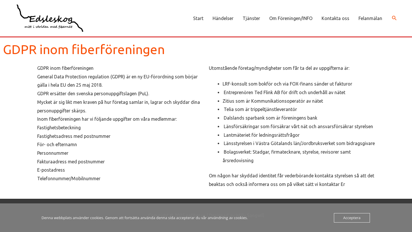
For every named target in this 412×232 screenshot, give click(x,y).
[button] (394, 18)
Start (198, 18)
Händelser (223, 18)
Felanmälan (370, 18)
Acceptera (351, 217)
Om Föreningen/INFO (290, 18)
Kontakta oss (335, 18)
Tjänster (251, 18)
